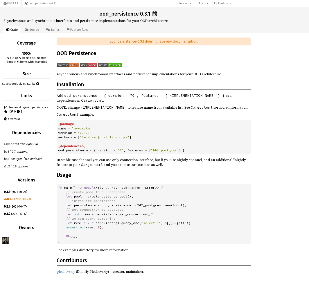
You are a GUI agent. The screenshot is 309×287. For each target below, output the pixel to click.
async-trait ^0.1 (21, 144)
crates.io (12, 119)
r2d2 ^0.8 (16, 166)
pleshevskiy (66, 271)
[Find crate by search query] (236, 3)
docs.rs (182, 3)
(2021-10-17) (15, 206)
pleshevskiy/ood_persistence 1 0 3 (26, 110)
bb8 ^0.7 (16, 152)
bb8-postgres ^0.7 (22, 159)
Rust (202, 3)
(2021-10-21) (15, 192)
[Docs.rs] (11, 3)
